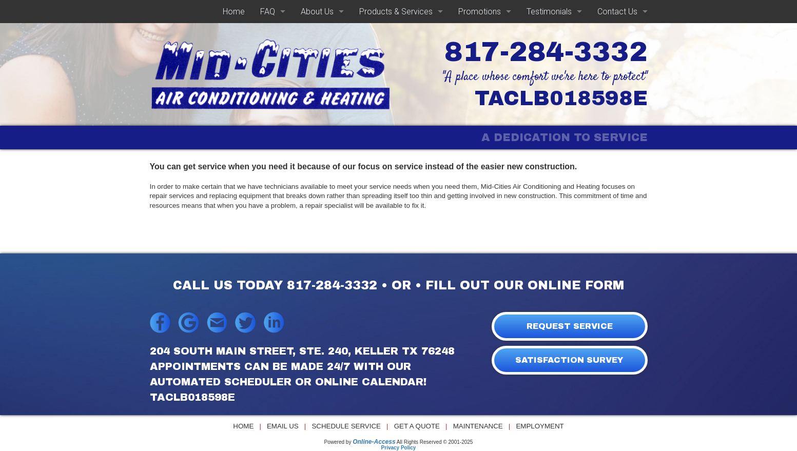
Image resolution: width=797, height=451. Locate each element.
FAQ (267, 11)
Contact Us (617, 11)
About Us (317, 11)
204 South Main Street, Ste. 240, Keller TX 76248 (302, 351)
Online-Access (374, 441)
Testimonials (549, 11)
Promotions (479, 11)
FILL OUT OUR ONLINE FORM (524, 285)
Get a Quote (417, 426)
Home (234, 11)
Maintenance (478, 426)
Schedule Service (346, 426)
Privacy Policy (398, 447)
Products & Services (396, 11)
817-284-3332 (546, 52)
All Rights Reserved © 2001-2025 (435, 442)
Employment (539, 426)
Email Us (283, 426)
